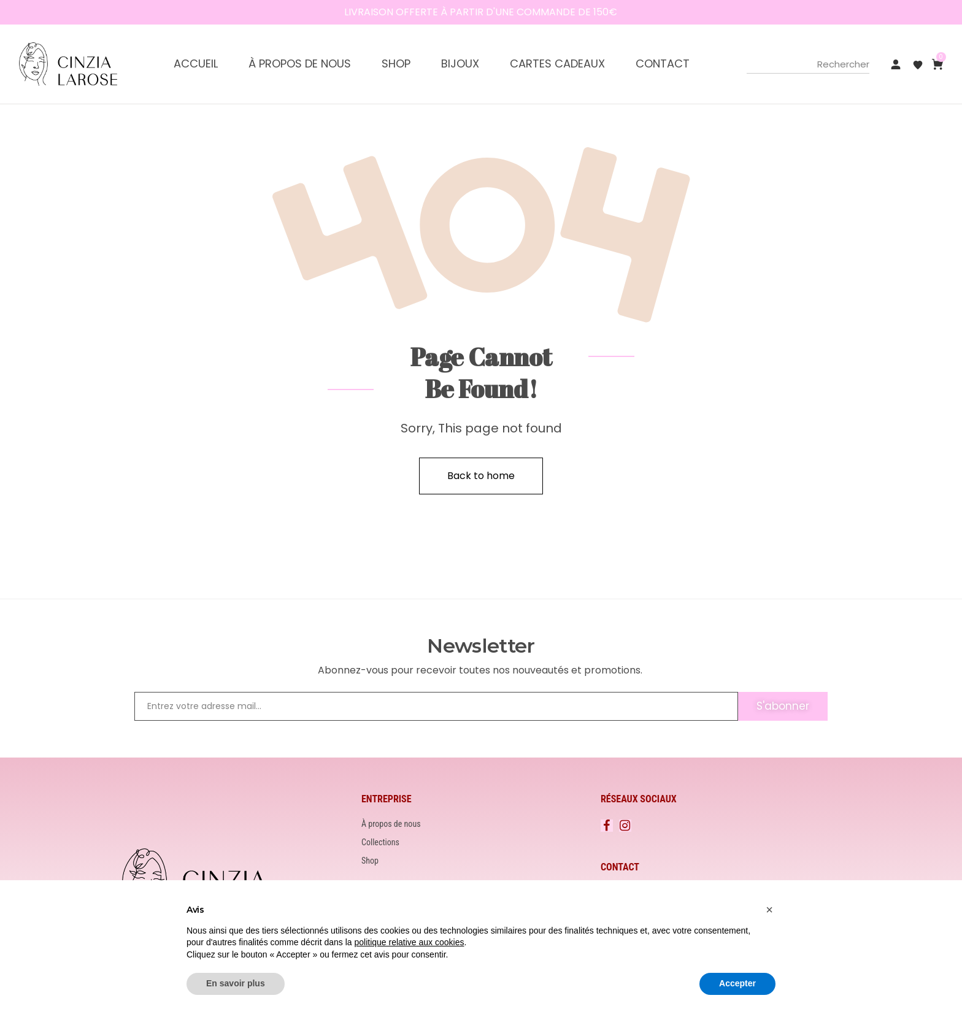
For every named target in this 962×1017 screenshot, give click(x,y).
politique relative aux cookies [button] (409, 942)
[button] (769, 909)
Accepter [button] (737, 983)
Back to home (481, 476)
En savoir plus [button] (235, 983)
